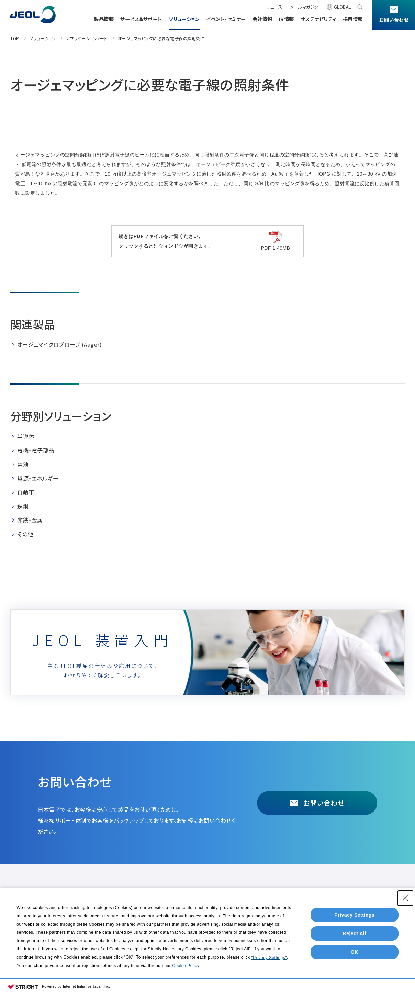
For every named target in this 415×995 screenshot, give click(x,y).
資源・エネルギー (37, 478)
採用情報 (353, 18)
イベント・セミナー (226, 18)
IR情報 (286, 18)
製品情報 (104, 18)
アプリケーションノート (87, 38)
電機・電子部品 (35, 450)
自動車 (25, 492)
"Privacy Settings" (269, 957)
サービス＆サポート (141, 18)
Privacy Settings (354, 915)
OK (354, 952)
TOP (14, 38)
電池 (23, 464)
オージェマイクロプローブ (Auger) (59, 344)
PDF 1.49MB (275, 241)
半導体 (25, 436)
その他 (25, 534)
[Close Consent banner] (405, 898)
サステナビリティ (318, 18)
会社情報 (262, 18)
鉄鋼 (23, 506)
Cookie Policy (185, 965)
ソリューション (184, 18)
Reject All (354, 933)
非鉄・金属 (30, 520)
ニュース (274, 7)
